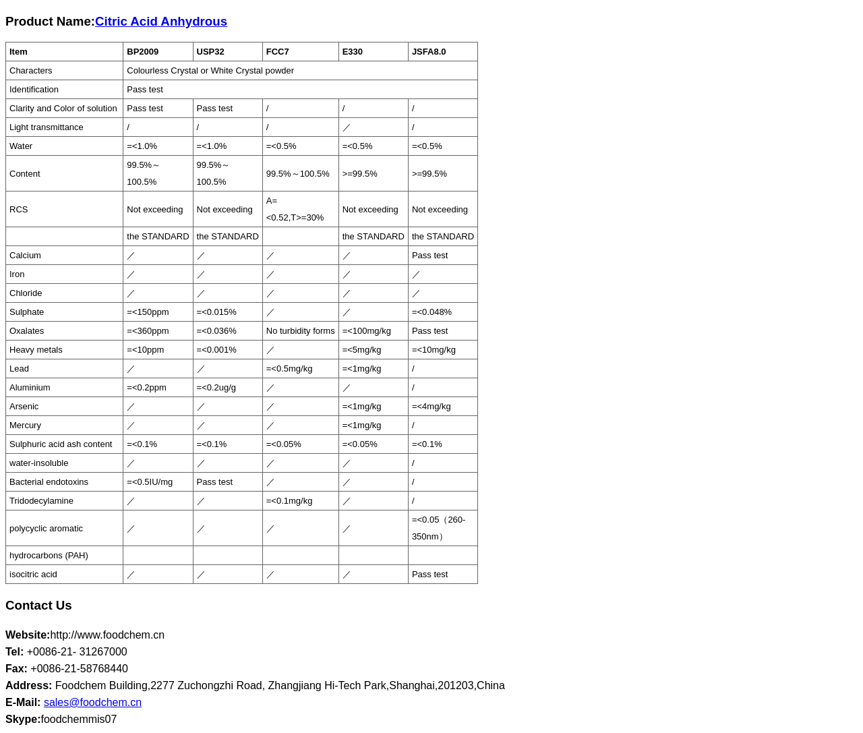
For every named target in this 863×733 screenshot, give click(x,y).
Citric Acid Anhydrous (161, 21)
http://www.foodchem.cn (107, 635)
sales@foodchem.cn (93, 702)
